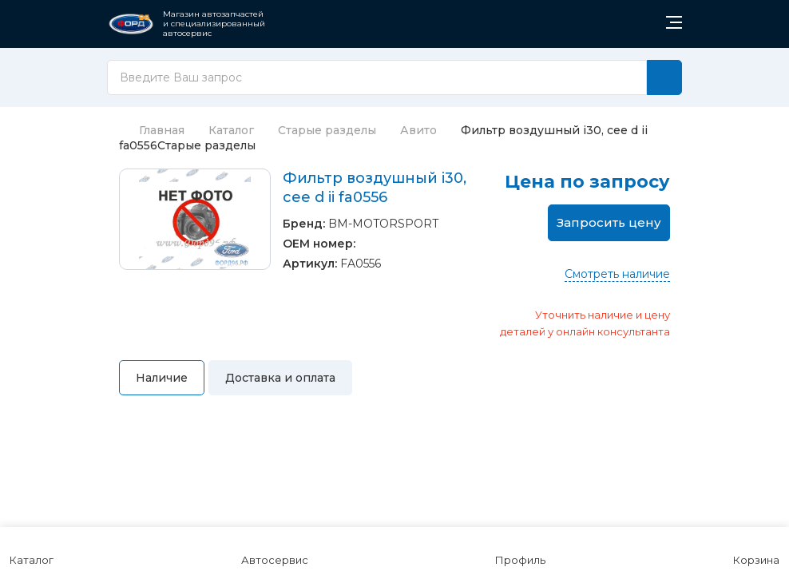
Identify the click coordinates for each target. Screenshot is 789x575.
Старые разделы (327, 130)
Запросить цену (609, 222)
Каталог (231, 130)
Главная (151, 130)
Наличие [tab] (162, 378)
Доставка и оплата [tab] (280, 378)
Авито (418, 130)
